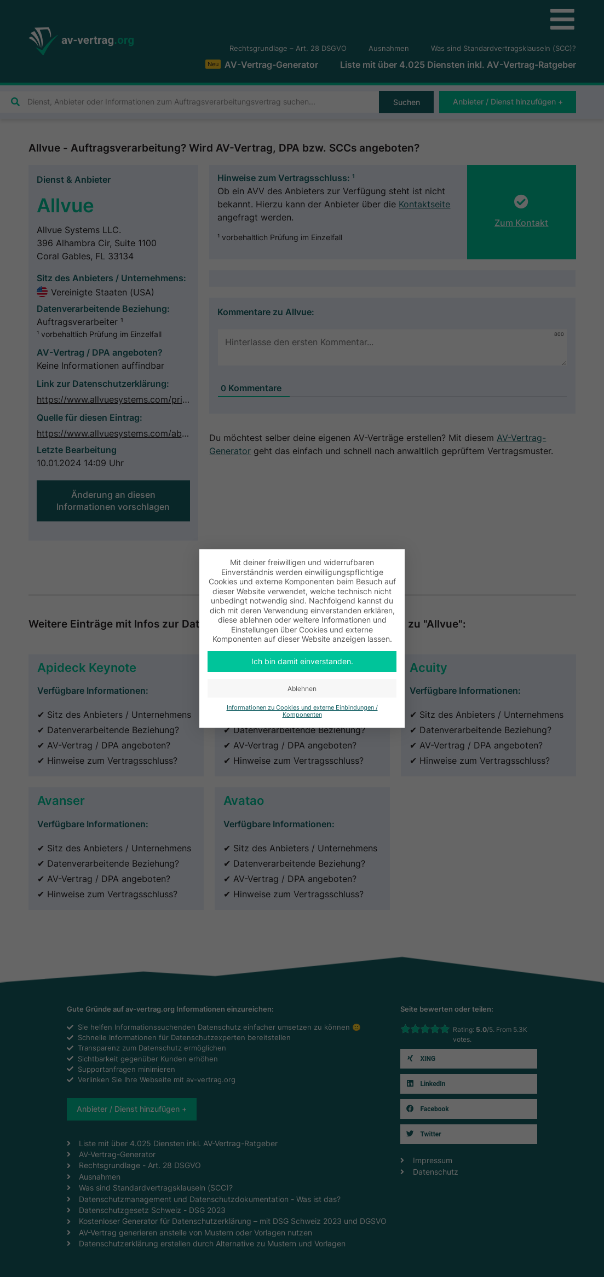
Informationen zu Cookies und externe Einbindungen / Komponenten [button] (302, 711)
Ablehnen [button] (302, 688)
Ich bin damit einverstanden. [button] (302, 661)
